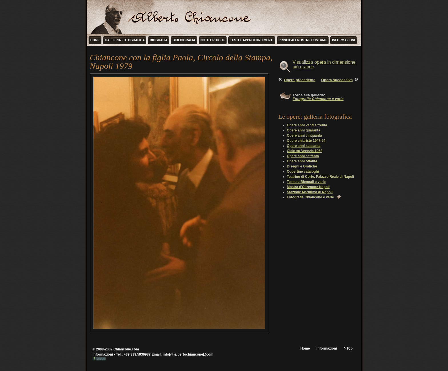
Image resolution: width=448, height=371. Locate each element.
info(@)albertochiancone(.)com (188, 354)
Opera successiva (337, 80)
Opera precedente (300, 80)
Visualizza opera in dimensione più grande (324, 64)
